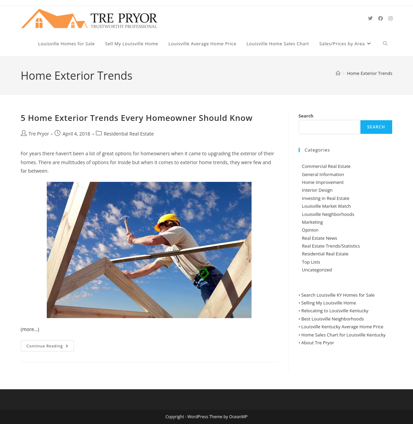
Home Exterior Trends (369, 73)
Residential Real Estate (129, 133)
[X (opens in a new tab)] (370, 18)
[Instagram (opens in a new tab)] (390, 18)
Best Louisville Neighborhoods (332, 319)
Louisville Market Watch (326, 206)
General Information (323, 174)
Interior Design (317, 190)
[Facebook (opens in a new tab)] (380, 18)
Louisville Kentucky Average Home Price (342, 327)
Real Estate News (319, 238)
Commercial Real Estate (326, 166)
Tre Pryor (39, 133)
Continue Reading (50, 347)
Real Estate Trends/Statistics (331, 246)
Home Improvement (323, 182)
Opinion (310, 230)
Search (306, 116)
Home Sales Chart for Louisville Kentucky (343, 335)
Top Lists (311, 262)
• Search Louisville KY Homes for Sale (337, 295)
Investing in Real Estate (326, 198)
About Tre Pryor (317, 343)
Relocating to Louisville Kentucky (335, 311)
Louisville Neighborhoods (328, 214)
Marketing (312, 222)
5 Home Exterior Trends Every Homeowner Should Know (137, 117)
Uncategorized (317, 270)
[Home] (338, 73)
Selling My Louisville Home (328, 303)
